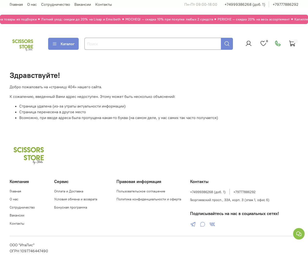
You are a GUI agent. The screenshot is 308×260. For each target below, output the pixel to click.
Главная (16, 4)
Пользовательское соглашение (140, 191)
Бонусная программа (70, 207)
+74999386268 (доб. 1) (245, 4)
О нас (32, 4)
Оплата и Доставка (68, 191)
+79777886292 (285, 4)
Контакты (103, 4)
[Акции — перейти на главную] (154, 19)
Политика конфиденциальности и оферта (148, 199)
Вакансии (82, 4)
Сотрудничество (55, 4)
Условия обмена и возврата (75, 199)
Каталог (63, 43)
